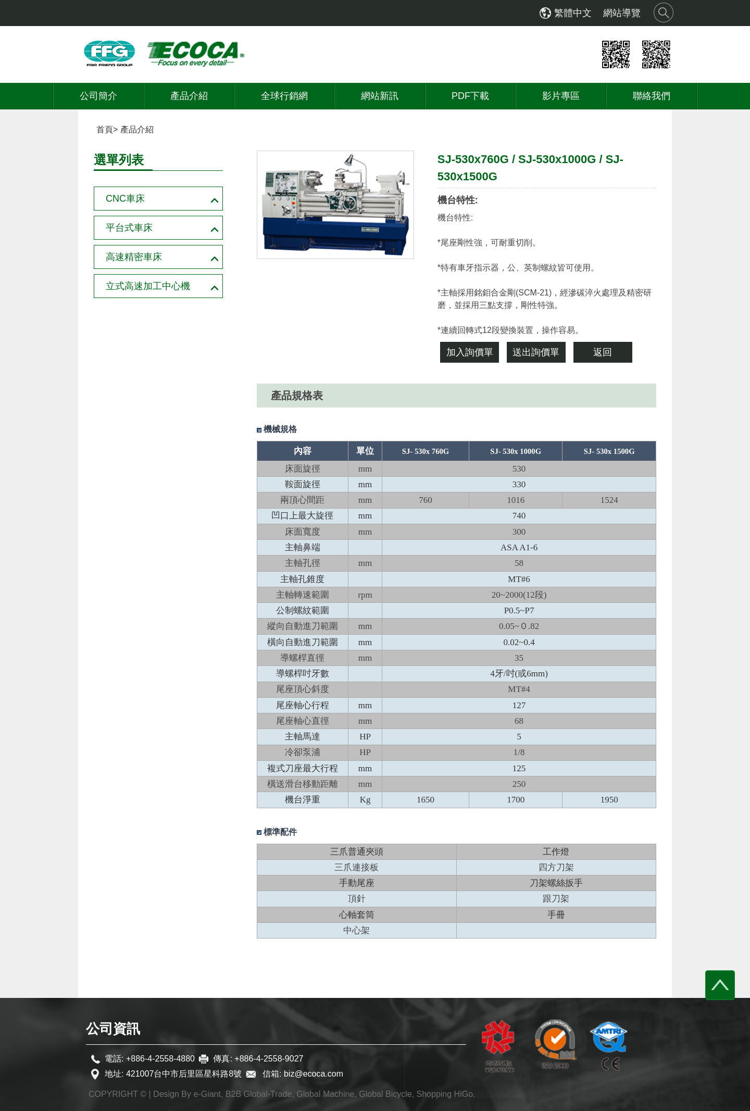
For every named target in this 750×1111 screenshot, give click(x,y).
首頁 (104, 129)
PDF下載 (470, 96)
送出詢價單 (535, 352)
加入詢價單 (469, 352)
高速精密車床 (134, 257)
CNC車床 (125, 198)
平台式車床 (129, 228)
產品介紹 (189, 96)
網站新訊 (379, 96)
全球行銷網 (284, 96)
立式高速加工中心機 (148, 286)
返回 (602, 352)
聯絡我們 (651, 96)
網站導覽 (622, 13)
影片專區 (561, 96)
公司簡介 (98, 96)
